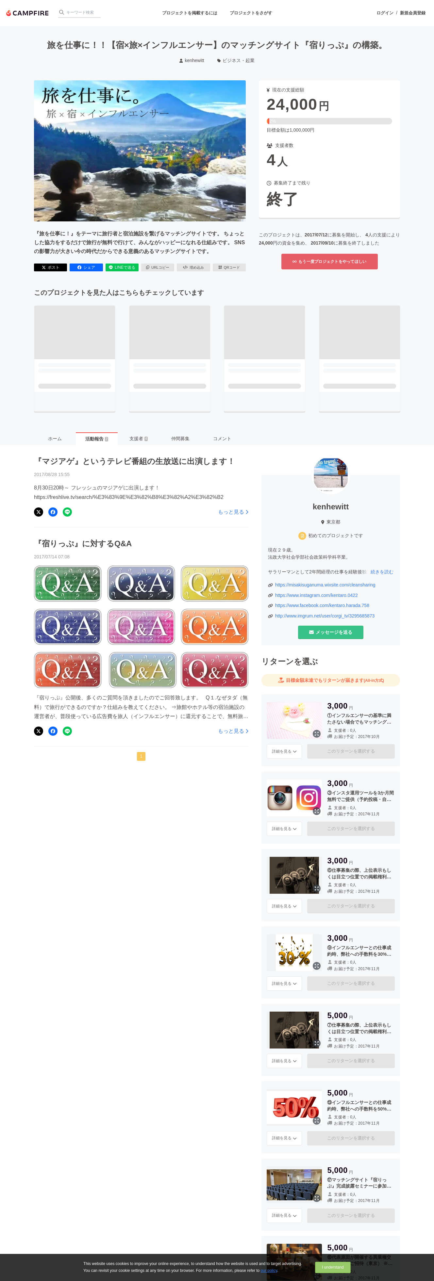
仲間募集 (180, 438)
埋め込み (193, 267)
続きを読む (382, 571)
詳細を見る (284, 751)
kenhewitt (191, 60)
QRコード (229, 267)
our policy (269, 1270)
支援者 (138, 438)
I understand (333, 1267)
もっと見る (233, 512)
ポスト (50, 267)
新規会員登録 (413, 12)
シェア (86, 267)
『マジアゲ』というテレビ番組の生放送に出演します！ (134, 461)
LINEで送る (122, 267)
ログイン (384, 12)
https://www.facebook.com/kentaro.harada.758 (322, 605)
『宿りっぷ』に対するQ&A (83, 543)
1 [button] (141, 756)
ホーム (55, 438)
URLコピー (157, 267)
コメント (222, 438)
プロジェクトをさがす (251, 12)
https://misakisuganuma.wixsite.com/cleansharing (325, 584)
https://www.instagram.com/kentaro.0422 (316, 595)
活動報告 (96, 438)
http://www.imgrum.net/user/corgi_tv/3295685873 (325, 615)
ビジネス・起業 (236, 60)
